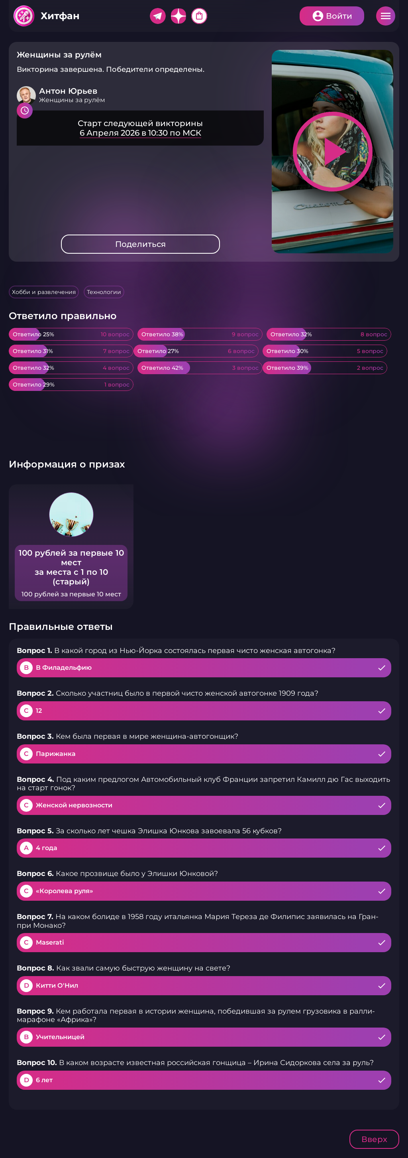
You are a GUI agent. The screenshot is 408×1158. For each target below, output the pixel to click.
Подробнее (140, 128)
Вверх (374, 1139)
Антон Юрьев (68, 91)
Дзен (178, 16)
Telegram (157, 16)
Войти (339, 16)
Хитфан (60, 16)
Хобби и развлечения (44, 292)
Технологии (104, 292)
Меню (385, 16)
